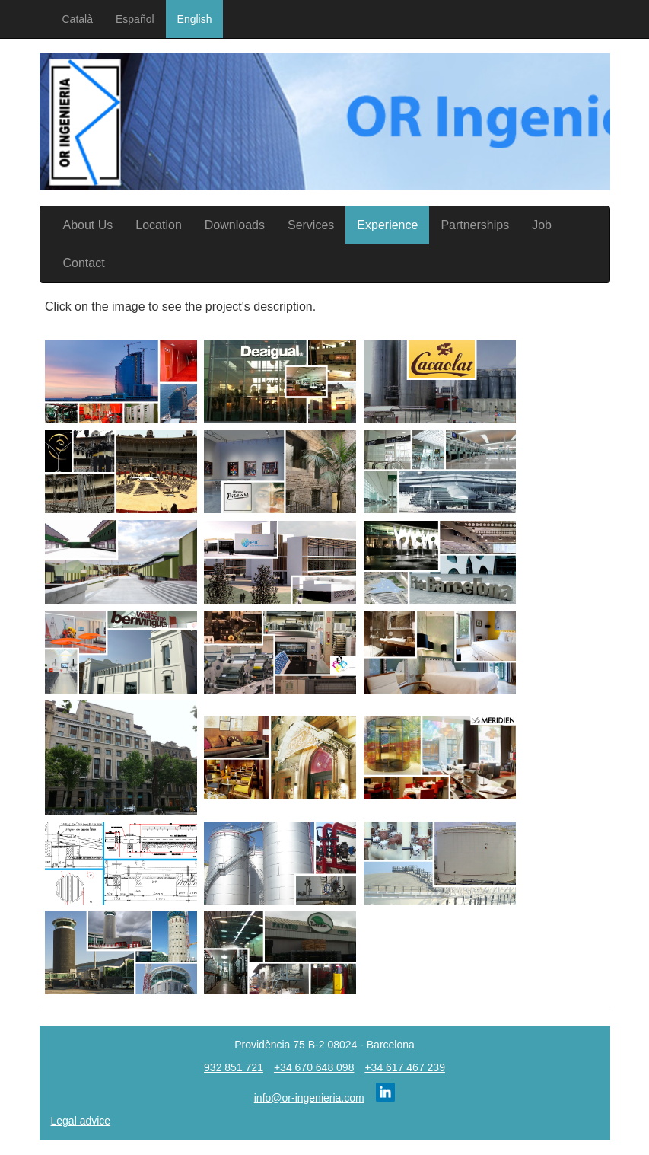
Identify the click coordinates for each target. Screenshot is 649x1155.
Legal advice (81, 1121)
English (194, 19)
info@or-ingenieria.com (309, 1098)
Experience (387, 225)
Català (77, 19)
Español (135, 19)
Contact (84, 263)
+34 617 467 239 (404, 1067)
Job (542, 225)
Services (311, 225)
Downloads (235, 225)
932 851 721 (233, 1067)
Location (158, 225)
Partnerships (475, 225)
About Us (88, 225)
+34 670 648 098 (314, 1067)
